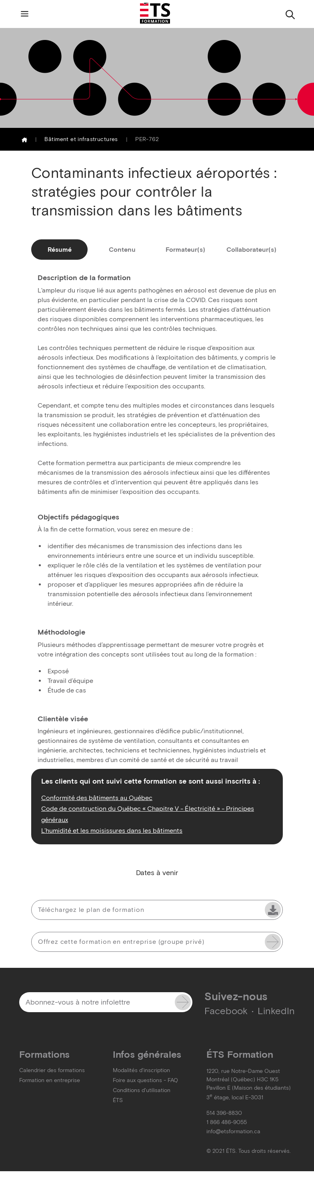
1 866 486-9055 (226, 1122)
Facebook (226, 1011)
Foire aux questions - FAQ (145, 1080)
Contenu (122, 249)
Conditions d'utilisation (141, 1090)
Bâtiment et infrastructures (81, 139)
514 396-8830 (224, 1113)
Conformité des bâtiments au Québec (96, 798)
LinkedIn (276, 1011)
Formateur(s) (185, 249)
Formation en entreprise (49, 1080)
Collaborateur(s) (251, 249)
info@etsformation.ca (233, 1131)
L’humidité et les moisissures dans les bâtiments (111, 830)
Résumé (60, 249)
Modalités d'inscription (141, 1070)
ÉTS (118, 1100)
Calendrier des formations (52, 1070)
